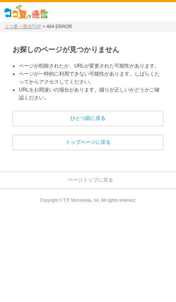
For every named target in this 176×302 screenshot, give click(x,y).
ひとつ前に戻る (88, 118)
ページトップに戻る (90, 180)
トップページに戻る (88, 142)
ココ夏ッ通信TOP (22, 26)
